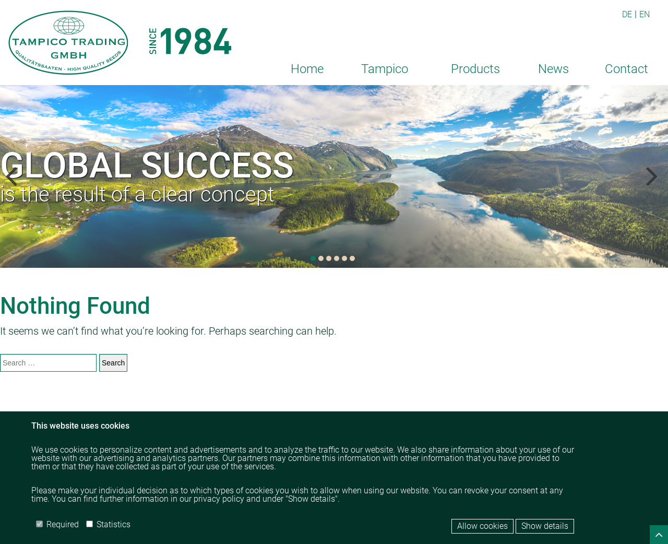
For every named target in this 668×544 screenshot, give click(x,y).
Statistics (108, 524)
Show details (544, 526)
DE (627, 14)
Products (475, 69)
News (553, 69)
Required (57, 524)
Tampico (384, 69)
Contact (626, 69)
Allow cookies (482, 526)
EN (644, 14)
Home (307, 69)
